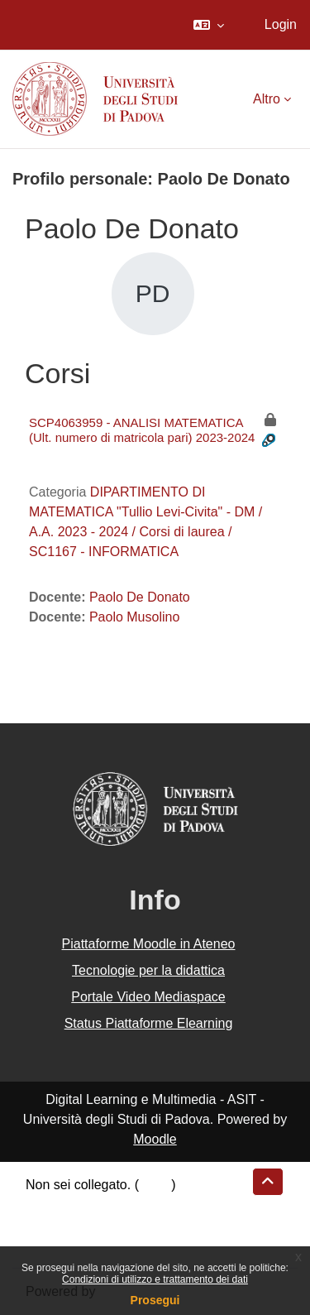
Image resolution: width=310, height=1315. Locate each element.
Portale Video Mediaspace (148, 997)
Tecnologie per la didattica (148, 970)
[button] (209, 25)
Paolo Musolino (134, 617)
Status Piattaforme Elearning (148, 1023)
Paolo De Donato (139, 597)
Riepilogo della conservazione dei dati (137, 1204)
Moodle (154, 1139)
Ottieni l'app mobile (82, 1244)
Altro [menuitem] (266, 99)
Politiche (50, 1224)
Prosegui (155, 1300)
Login (281, 24)
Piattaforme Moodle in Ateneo (149, 944)
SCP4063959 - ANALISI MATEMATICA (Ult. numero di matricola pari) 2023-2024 (142, 429)
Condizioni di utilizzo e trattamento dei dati (155, 1279)
